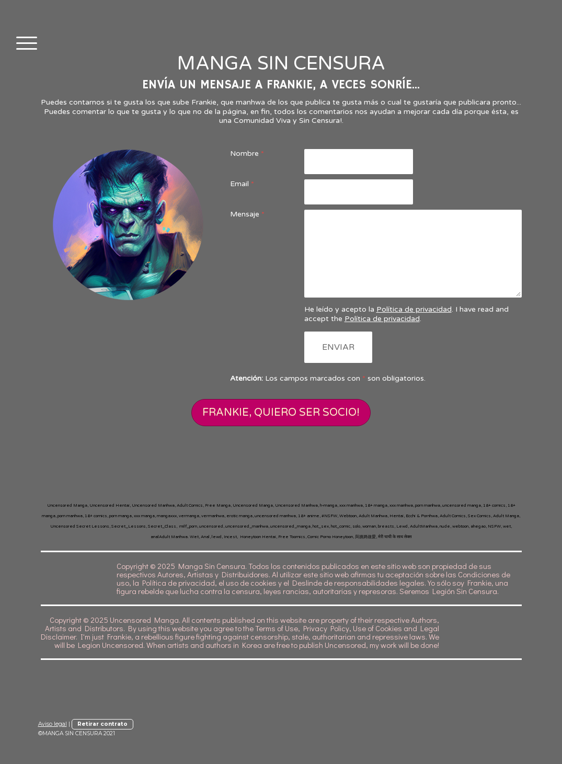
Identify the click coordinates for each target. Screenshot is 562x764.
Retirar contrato (102, 724)
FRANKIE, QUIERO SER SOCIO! (281, 412)
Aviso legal (52, 724)
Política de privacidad (414, 309)
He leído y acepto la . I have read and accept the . (406, 314)
